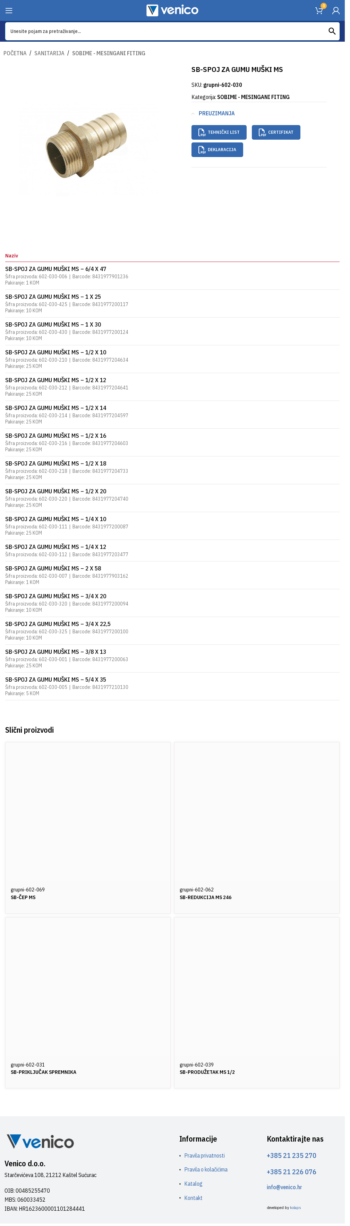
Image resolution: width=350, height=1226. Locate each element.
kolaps (295, 1207)
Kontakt (193, 1197)
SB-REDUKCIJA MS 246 (207, 896)
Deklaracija (217, 146)
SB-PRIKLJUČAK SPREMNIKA (46, 1071)
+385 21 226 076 (291, 1171)
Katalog (193, 1183)
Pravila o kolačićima (206, 1169)
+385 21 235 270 (291, 1155)
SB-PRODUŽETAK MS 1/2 (210, 1071)
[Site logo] (172, 9)
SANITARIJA (47, 53)
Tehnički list (219, 132)
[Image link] (39, 1140)
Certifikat (276, 132)
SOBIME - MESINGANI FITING (103, 53)
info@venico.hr (284, 1186)
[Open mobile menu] (9, 10)
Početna (14, 53)
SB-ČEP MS (24, 896)
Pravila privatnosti (204, 1155)
